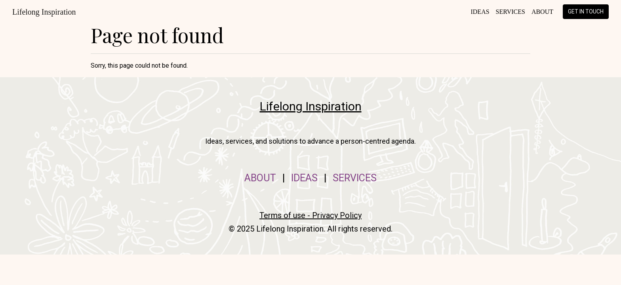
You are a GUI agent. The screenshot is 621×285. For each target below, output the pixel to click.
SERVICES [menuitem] (355, 178)
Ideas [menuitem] (480, 11)
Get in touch (586, 11)
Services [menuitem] (510, 11)
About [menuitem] (542, 11)
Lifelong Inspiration (44, 12)
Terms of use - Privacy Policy (310, 215)
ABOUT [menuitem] (260, 178)
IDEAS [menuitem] (304, 178)
